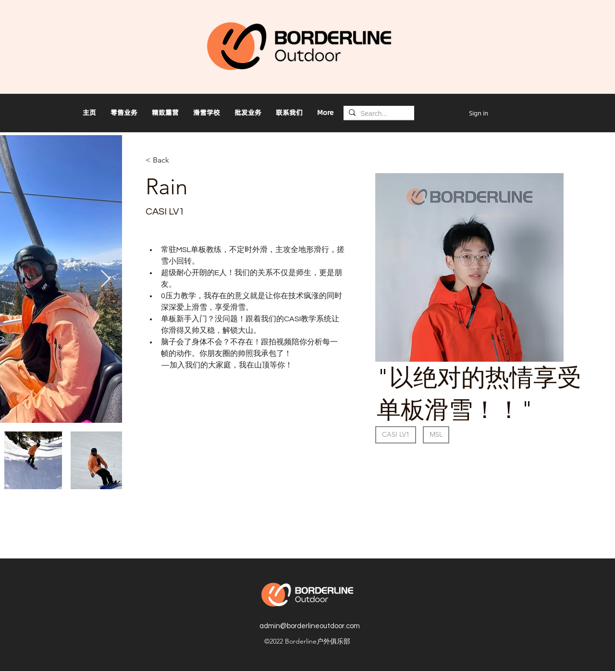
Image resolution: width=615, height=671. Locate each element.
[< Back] (165, 160)
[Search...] (377, 114)
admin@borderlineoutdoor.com (309, 626)
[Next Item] (105, 279)
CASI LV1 (395, 434)
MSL (436, 434)
